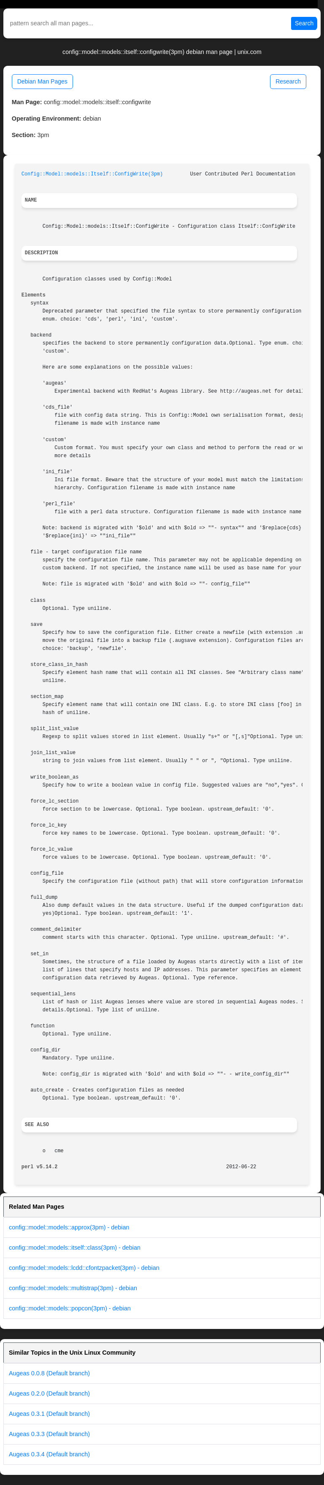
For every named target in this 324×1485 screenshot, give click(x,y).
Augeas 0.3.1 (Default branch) (49, 1413)
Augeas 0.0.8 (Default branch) (49, 1373)
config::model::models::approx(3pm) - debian (69, 1227)
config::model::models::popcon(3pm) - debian (70, 1308)
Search (304, 23)
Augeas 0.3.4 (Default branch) (49, 1454)
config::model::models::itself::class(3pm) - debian (74, 1247)
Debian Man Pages (42, 81)
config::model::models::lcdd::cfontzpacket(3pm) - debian (84, 1267)
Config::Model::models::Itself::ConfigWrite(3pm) (92, 174)
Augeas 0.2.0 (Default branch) (49, 1393)
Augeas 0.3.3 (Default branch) (49, 1434)
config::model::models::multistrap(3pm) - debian (73, 1288)
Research (288, 81)
